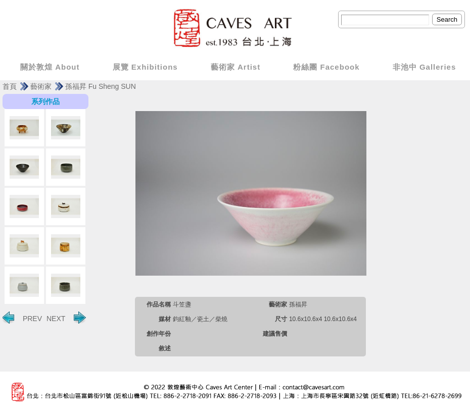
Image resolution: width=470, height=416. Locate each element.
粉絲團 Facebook (326, 67)
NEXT (66, 317)
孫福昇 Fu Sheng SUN (100, 86)
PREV (22, 317)
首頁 (10, 86)
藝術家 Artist (235, 67)
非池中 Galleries (424, 67)
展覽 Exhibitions (145, 67)
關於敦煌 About (49, 67)
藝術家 (41, 86)
